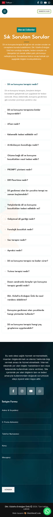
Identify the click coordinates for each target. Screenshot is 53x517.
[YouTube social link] (45, 3)
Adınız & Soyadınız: (10, 410)
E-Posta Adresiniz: (10, 422)
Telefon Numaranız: (10, 434)
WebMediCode (34, 513)
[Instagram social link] (41, 3)
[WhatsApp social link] (49, 3)
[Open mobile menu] (5, 11)
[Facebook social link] (38, 3)
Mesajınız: (6, 457)
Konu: (4, 445)
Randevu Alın (44, 11)
